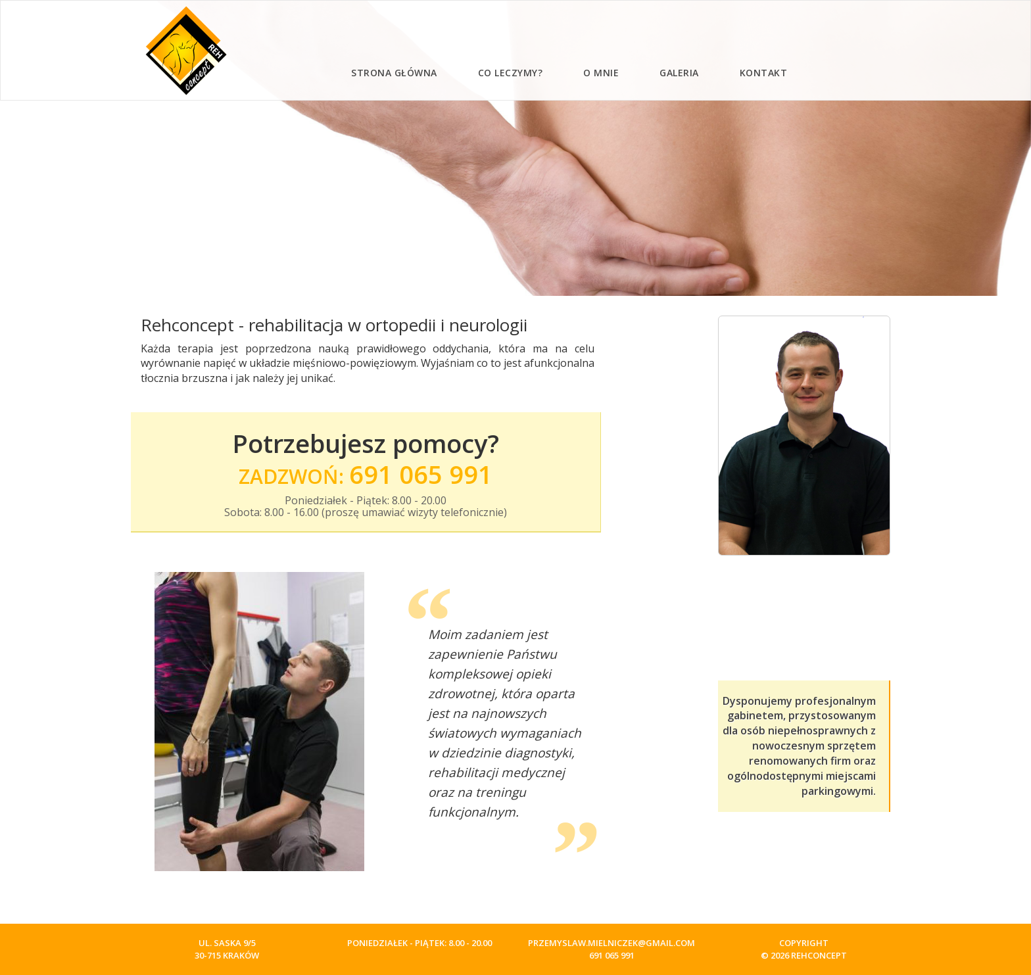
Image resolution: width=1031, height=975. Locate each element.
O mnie (601, 72)
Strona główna (394, 72)
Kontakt (764, 72)
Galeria (679, 72)
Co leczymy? (510, 72)
